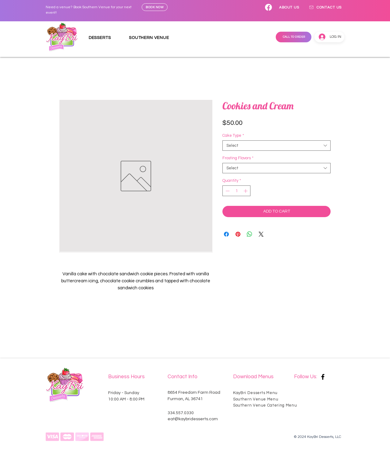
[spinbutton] (237, 191)
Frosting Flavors (238, 158)
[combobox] (276, 145)
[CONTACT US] (325, 7)
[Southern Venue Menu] (257, 399)
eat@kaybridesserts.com (193, 419)
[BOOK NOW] (155, 7)
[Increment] (246, 191)
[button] (104, 37)
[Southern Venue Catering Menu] (268, 405)
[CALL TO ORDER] (293, 37)
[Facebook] (268, 7)
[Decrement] (227, 191)
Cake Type (233, 135)
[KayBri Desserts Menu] (257, 392)
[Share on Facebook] (226, 234)
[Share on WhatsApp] (249, 234)
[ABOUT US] (289, 7)
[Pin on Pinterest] (238, 234)
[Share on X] (261, 234)
